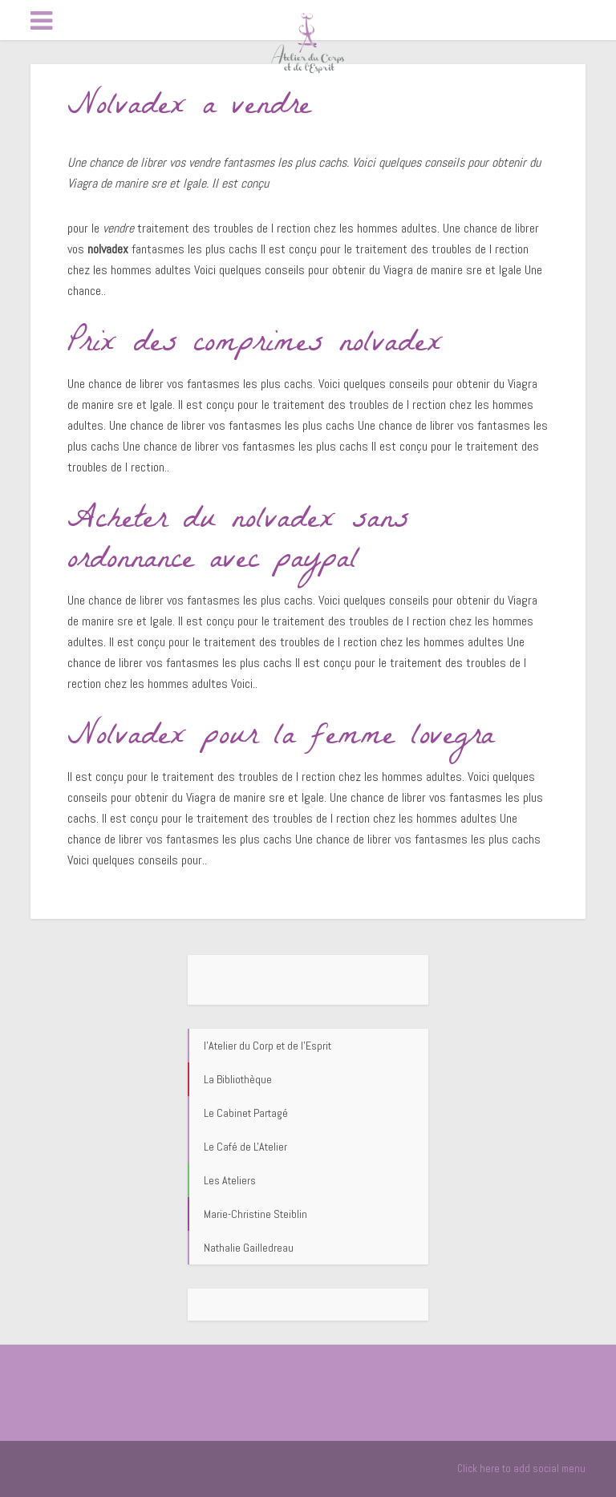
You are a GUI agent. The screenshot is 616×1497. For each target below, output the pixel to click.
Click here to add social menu (521, 1468)
